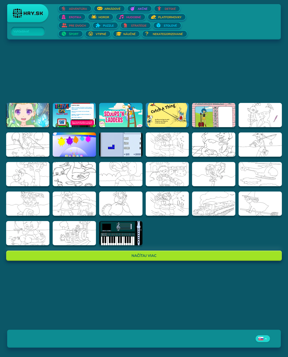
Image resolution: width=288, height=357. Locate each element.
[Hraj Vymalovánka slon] (27, 174)
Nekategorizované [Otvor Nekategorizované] (168, 34)
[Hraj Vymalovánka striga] (260, 204)
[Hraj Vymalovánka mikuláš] (167, 204)
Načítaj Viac (144, 255)
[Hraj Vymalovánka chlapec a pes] (167, 174)
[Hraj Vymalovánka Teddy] (27, 233)
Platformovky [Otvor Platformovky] (170, 17)
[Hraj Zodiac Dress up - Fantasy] (27, 115)
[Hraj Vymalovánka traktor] (74, 233)
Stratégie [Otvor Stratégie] (139, 26)
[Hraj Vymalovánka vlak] (213, 204)
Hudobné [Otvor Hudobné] (133, 17)
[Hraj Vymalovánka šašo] (27, 204)
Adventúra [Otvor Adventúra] (78, 9)
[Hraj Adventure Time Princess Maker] (213, 115)
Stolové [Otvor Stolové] (170, 26)
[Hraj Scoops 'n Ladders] (120, 115)
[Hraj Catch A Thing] (167, 115)
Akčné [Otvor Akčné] (143, 9)
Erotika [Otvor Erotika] (75, 17)
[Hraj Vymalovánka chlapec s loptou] (120, 174)
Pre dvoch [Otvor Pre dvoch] (77, 26)
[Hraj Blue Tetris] (120, 144)
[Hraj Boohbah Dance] (74, 144)
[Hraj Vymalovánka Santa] (167, 144)
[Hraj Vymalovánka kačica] (74, 174)
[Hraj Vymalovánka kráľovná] (120, 204)
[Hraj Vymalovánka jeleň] (260, 115)
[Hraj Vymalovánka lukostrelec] (27, 144)
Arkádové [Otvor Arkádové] (112, 9)
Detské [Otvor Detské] (170, 9)
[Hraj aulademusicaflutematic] (120, 233)
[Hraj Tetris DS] (74, 115)
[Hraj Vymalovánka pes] (213, 144)
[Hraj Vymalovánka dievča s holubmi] (213, 174)
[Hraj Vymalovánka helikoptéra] (260, 174)
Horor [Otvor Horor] (103, 17)
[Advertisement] (130, 74)
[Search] (25, 31)
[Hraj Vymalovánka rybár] (260, 144)
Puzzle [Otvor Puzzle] (108, 26)
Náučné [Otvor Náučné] (129, 34)
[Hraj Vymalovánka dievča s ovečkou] (74, 204)
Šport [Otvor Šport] (74, 34)
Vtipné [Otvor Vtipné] (101, 34)
